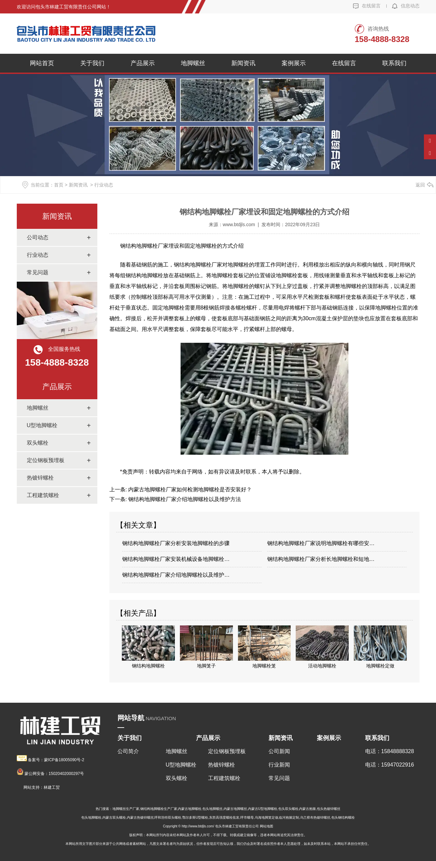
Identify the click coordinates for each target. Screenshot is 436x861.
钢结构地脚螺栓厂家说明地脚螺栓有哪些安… (321, 543)
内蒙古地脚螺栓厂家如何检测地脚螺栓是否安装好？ (189, 489)
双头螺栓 (37, 443)
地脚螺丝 (193, 63)
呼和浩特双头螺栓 (167, 817)
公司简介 (128, 751)
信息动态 (406, 5)
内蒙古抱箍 (307, 809)
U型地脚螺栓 (42, 425)
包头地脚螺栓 (91, 817)
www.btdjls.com (239, 224)
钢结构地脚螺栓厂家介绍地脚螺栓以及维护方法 (184, 499)
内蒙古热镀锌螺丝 (140, 817)
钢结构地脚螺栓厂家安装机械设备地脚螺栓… (176, 559)
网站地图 (266, 826)
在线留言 (367, 5)
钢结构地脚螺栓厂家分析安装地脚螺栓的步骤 (176, 543)
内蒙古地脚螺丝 (235, 809)
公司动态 (37, 237)
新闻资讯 (243, 63)
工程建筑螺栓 (43, 495)
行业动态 (37, 255)
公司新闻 (279, 751)
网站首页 (42, 63)
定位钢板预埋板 (45, 460)
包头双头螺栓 (288, 809)
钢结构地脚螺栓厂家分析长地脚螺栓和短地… (321, 559)
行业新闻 (279, 765)
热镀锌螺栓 (40, 478)
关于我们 (92, 63)
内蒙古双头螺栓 (114, 817)
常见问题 (37, 272)
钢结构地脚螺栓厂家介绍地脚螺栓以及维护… (176, 575)
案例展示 (294, 63)
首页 (58, 185)
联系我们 (394, 63)
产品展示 (143, 63)
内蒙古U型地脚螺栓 (262, 809)
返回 (420, 185)
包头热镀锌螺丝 (328, 809)
